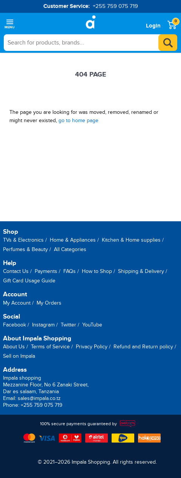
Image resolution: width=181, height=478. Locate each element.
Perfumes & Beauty (25, 249)
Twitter (68, 325)
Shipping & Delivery (141, 271)
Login (153, 25)
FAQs (69, 271)
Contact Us (16, 271)
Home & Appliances (73, 240)
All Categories (70, 249)
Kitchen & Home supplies (131, 240)
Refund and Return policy (143, 346)
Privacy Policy (91, 346)
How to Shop (97, 271)
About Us (14, 346)
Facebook (14, 325)
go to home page (78, 120)
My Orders (49, 303)
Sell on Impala (19, 356)
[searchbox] (90, 42)
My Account (17, 303)
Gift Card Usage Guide (29, 280)
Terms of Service (50, 346)
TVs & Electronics (23, 240)
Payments (46, 271)
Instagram (43, 325)
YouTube (92, 325)
